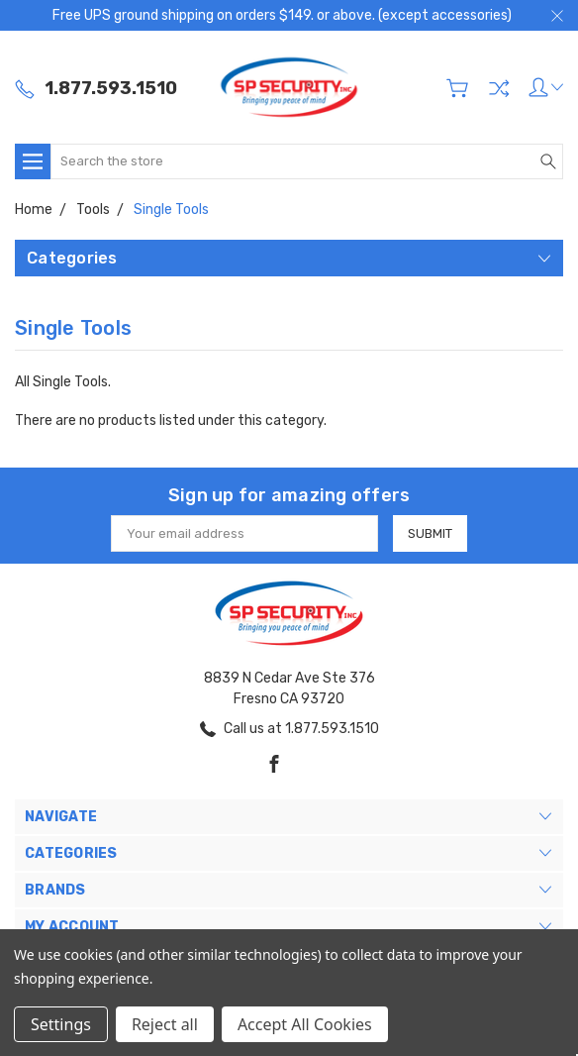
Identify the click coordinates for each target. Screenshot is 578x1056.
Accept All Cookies (305, 1024)
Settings (61, 1024)
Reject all (165, 1024)
